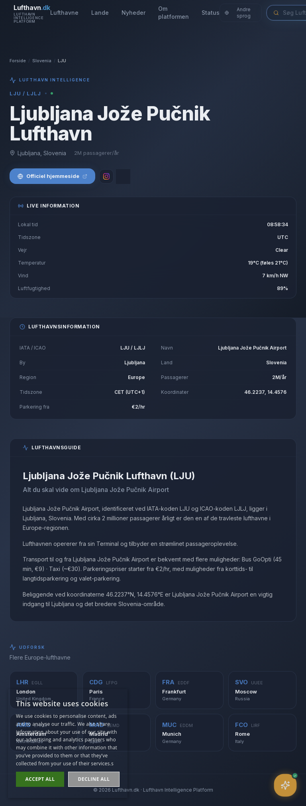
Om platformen (173, 12)
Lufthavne (64, 12)
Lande (100, 12)
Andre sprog (238, 12)
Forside (18, 60)
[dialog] (68, 743)
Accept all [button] (40, 779)
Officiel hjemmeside (52, 176)
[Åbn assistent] (285, 785)
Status (211, 12)
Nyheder (133, 12)
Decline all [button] (94, 779)
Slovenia (41, 60)
